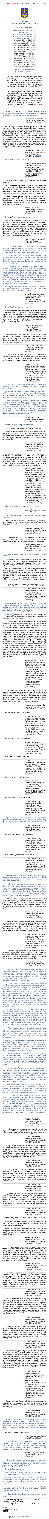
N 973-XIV (31, 44)
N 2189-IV (36, 86)
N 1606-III (32, 47)
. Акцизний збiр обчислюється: (17, 425)
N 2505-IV (32, 64)
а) (4, 220)
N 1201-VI (32, 66)
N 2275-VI (32, 97)
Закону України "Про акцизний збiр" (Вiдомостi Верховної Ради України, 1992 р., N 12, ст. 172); (24, 1473)
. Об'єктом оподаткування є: (16, 307)
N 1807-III (31, 51)
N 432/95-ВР (32, 38)
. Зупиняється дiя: (13, 1469)
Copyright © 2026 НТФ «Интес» (19, 1516)
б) (4, 334)
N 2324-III (32, 57)
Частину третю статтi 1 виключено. (16, 160)
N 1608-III (32, 49)
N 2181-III (31, 53)
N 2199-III (31, 55)
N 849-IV (31, 62)
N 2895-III (31, 58)
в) (6, 355)
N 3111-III (32, 60)
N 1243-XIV (33, 45)
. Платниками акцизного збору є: (18, 217)
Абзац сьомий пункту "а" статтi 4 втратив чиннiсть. (21, 506)
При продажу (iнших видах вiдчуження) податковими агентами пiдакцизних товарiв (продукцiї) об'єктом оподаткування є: (24, 386)
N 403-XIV (31, 42)
